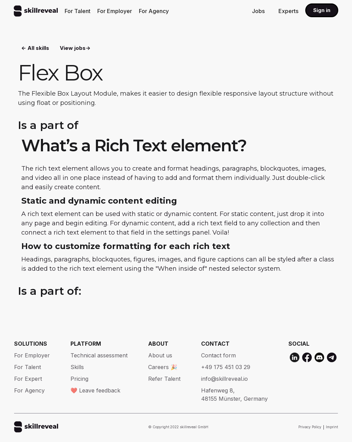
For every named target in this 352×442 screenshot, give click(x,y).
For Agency (154, 11)
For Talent (77, 11)
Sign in (321, 10)
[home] (36, 11)
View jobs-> (75, 48)
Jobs (258, 11)
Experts (288, 11)
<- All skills (35, 48)
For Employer (114, 11)
